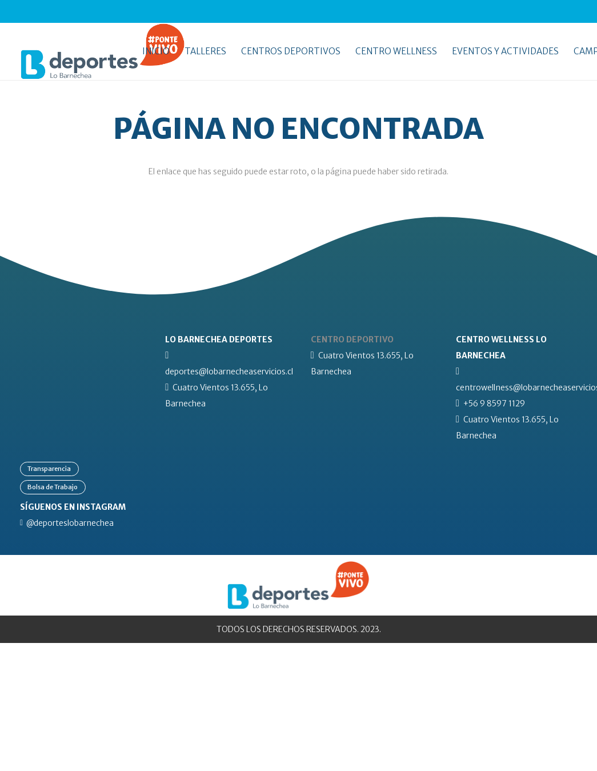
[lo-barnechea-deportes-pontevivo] (102, 51)
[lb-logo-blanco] (80, 339)
